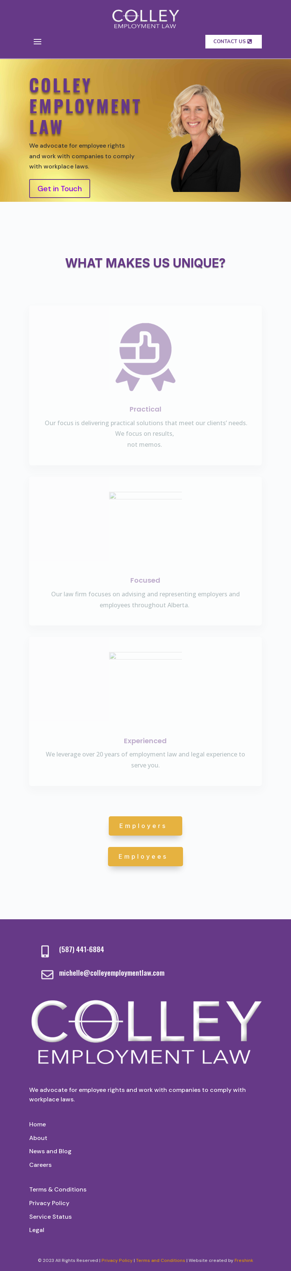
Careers (40, 1165)
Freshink (244, 1260)
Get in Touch (60, 188)
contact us (229, 41)
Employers (143, 826)
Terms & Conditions (57, 1189)
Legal (36, 1230)
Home (37, 1124)
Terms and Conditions (160, 1260)
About (38, 1138)
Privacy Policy (49, 1203)
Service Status (50, 1217)
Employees (143, 856)
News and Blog (50, 1151)
